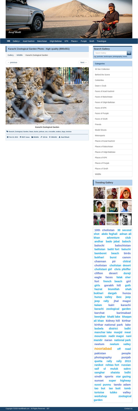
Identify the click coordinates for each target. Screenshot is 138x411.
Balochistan (42, 41)
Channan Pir (105, 261)
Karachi (11, 131)
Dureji (127, 273)
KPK (66, 41)
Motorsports (100, 135)
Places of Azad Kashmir (105, 141)
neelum (99, 344)
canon (126, 257)
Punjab (84, 41)
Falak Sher (123, 277)
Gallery (11, 55)
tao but (99, 388)
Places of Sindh (101, 169)
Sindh (91, 41)
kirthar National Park (108, 324)
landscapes (108, 56)
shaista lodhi (121, 372)
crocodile (51, 131)
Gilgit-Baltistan (56, 41)
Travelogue (101, 41)
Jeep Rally (101, 301)
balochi (99, 245)
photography (117, 56)
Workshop (100, 396)
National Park (122, 340)
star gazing (123, 376)
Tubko (113, 392)
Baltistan (99, 249)
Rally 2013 (123, 361)
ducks (36, 131)
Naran (108, 340)
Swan (31, 131)
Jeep (128, 296)
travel (125, 56)
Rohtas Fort (112, 364)
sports (109, 376)
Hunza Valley (103, 296)
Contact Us (128, 409)
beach (115, 253)
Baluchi (126, 249)
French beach (112, 281)
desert (113, 273)
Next (83, 62)
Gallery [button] (16, 41)
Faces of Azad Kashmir (104, 91)
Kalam (98, 305)
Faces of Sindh (101, 119)
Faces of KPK (101, 108)
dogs (63, 131)
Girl (128, 281)
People (126, 353)
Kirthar (126, 320)
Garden (26, 131)
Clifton (98, 273)
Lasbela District (106, 328)
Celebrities (99, 80)
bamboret (100, 253)
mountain (100, 336)
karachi (126, 305)
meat (128, 332)
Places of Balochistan (104, 146)
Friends (98, 124)
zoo (46, 131)
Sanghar (99, 372)
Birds (127, 253)
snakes (58, 131)
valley (127, 392)
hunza (127, 293)
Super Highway (120, 380)
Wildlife (20, 55)
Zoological (19, 131)
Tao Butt (114, 388)
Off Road (124, 348)
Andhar (98, 241)
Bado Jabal (113, 241)
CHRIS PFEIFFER (122, 269)
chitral (127, 261)
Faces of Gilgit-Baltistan (105, 102)
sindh (98, 376)
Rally (109, 361)
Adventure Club (119, 237)
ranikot (98, 364)
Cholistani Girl (103, 269)
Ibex (118, 296)
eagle (98, 277)
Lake (128, 324)
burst (113, 257)
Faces (109, 277)
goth (128, 285)
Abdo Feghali (109, 233)
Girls (97, 285)
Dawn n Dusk (100, 86)
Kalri (111, 305)
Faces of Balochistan (104, 97)
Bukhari (99, 257)
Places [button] (74, 41)
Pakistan (100, 353)
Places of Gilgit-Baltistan (105, 152)
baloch (126, 241)
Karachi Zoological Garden (112, 308)
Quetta (98, 361)
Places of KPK (101, 158)
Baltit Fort (113, 249)
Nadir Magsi (116, 336)
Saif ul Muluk (106, 368)
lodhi (127, 328)
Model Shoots (101, 130)
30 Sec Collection (102, 69)
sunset (99, 380)
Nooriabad (103, 349)
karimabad (124, 312)
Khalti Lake (113, 316)
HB (8, 41)
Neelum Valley (120, 344)
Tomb (127, 388)
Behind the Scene (102, 75)
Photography (103, 357)
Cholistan (100, 265)
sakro (127, 368)
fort (96, 281)
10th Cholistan (104, 230)
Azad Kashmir (28, 41)
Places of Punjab (102, 163)
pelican (41, 131)
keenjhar (99, 316)
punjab (126, 357)
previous (12, 62)
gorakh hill (112, 285)
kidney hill (113, 320)
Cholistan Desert (120, 265)
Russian (126, 364)
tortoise (68, 131)
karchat (99, 312)
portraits (100, 56)
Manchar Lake (103, 332)
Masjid (118, 332)
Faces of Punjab (102, 113)
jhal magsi (122, 300)
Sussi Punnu (102, 384)
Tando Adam (122, 384)
